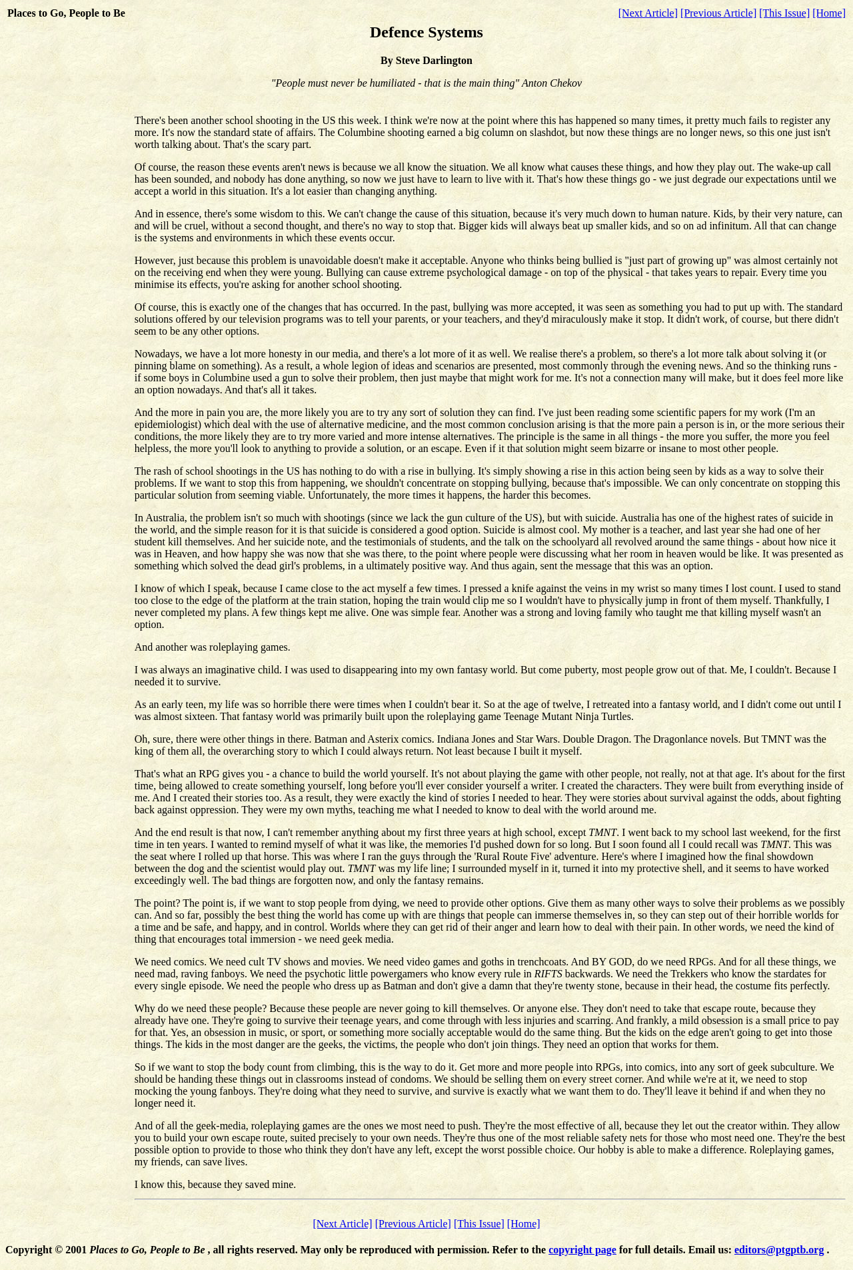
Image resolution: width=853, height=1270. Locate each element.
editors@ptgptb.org (779, 1249)
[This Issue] (784, 13)
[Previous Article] (718, 13)
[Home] (829, 13)
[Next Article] (648, 13)
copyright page (582, 1249)
